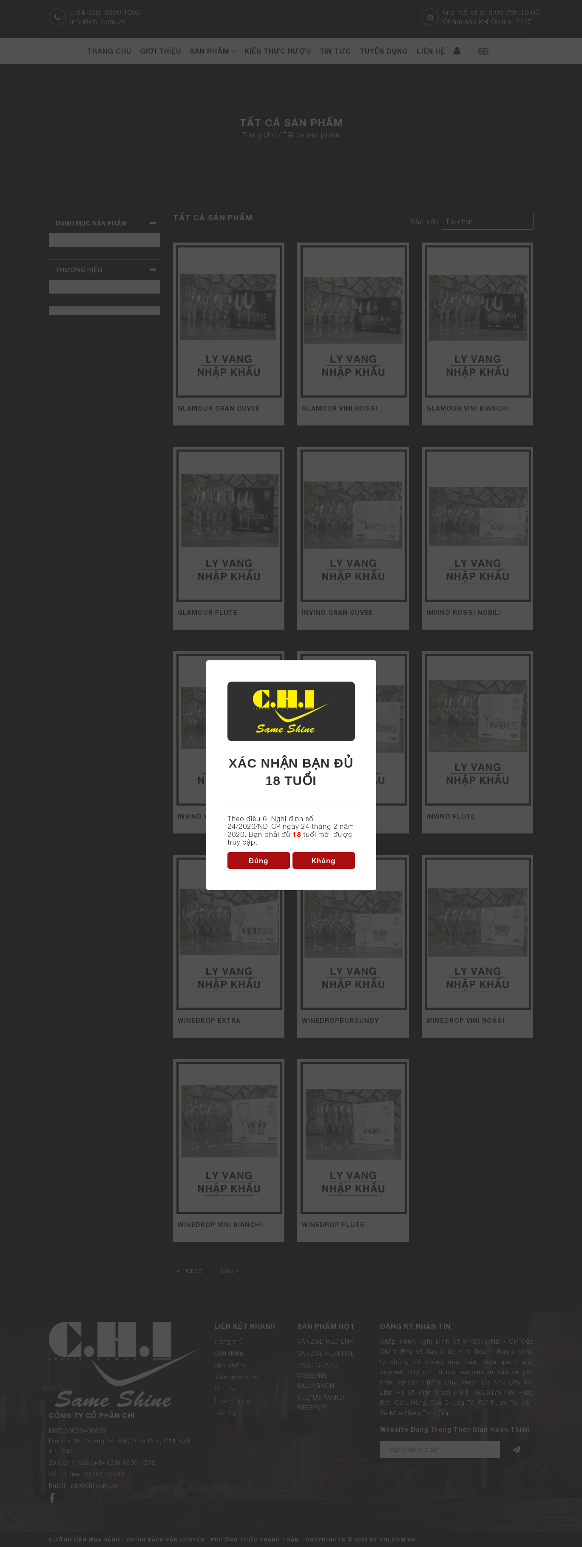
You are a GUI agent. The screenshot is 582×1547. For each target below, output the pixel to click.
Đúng (258, 860)
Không (323, 860)
